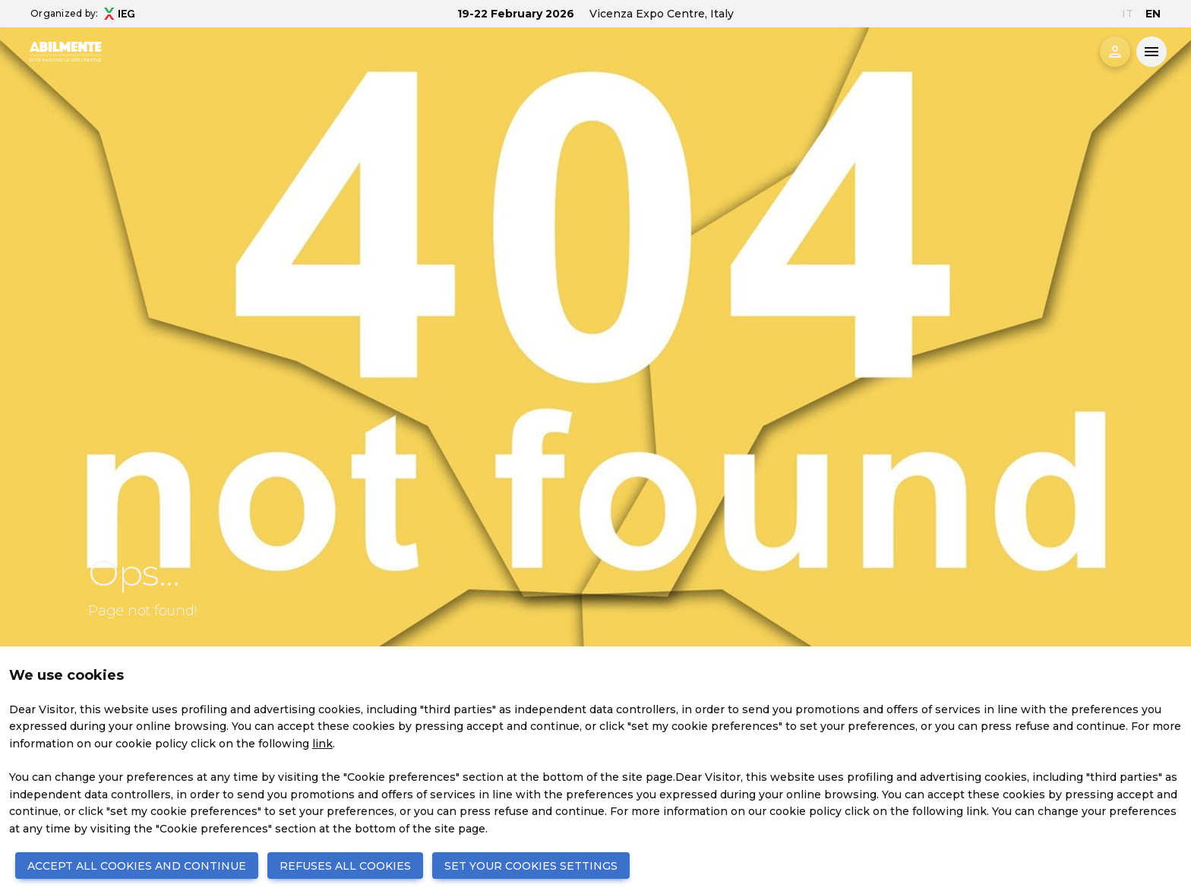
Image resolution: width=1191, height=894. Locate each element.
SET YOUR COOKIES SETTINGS (531, 866)
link (322, 743)
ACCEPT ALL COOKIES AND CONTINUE (136, 866)
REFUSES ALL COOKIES (345, 866)
